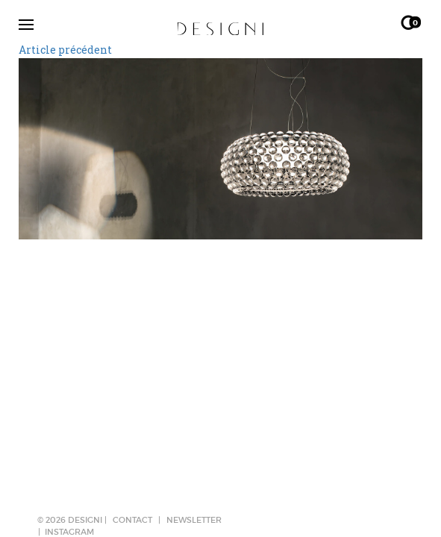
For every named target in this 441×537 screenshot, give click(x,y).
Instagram (69, 532)
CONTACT (132, 520)
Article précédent (65, 50)
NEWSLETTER (194, 520)
